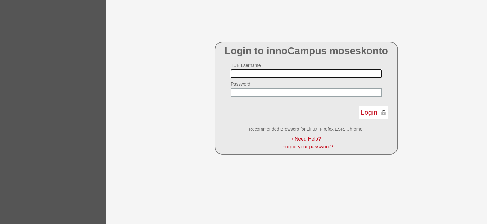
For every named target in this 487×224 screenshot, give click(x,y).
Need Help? (306, 139)
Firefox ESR (332, 129)
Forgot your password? (306, 146)
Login (369, 112)
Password (240, 84)
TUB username (246, 65)
